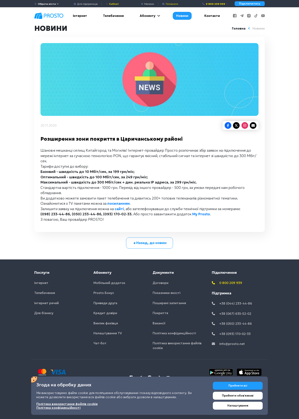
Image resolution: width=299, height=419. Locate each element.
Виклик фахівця (105, 323)
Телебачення (113, 16)
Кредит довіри (105, 313)
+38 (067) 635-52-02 (231, 314)
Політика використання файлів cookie (177, 345)
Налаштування (237, 405)
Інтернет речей (46, 303)
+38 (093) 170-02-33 (231, 334)
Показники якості (166, 293)
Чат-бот (100, 343)
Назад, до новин (150, 242)
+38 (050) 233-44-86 (232, 324)
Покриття (160, 313)
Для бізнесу (43, 313)
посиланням (118, 203)
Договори (160, 283)
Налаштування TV (107, 333)
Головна (238, 28)
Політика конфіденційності (174, 333)
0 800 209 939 (215, 3)
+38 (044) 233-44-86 (232, 303)
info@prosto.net (228, 344)
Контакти (212, 16)
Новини (182, 16)
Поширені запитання (169, 303)
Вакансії (159, 323)
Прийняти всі (237, 385)
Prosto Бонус (103, 293)
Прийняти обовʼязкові (238, 395)
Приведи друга (105, 303)
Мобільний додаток (109, 283)
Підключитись (249, 3)
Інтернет (80, 16)
